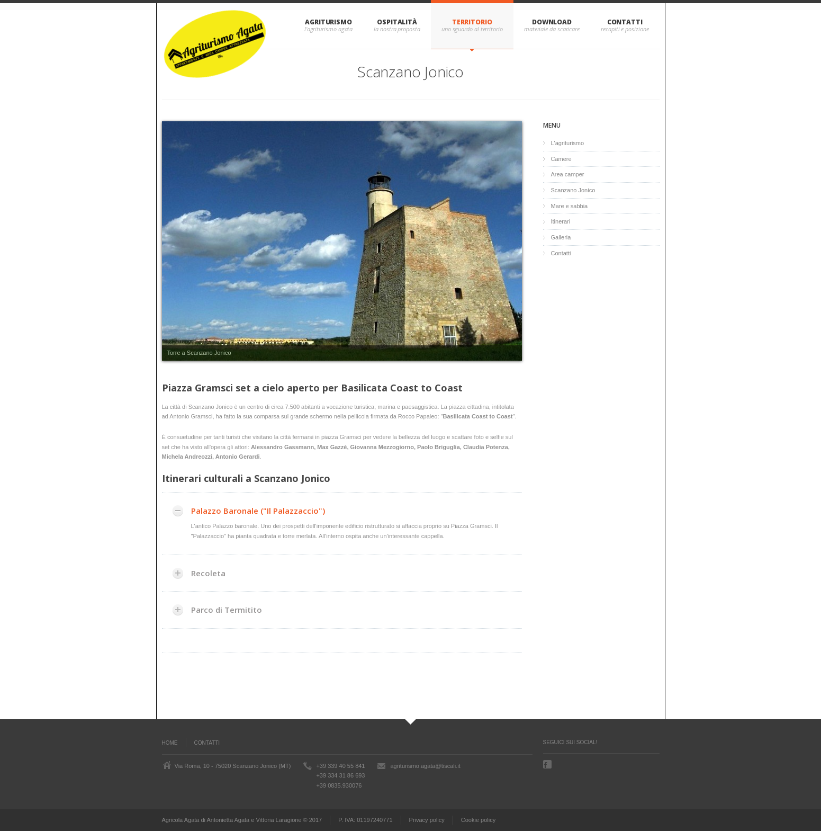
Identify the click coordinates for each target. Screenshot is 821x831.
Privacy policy (427, 820)
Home (170, 743)
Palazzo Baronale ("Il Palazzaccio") (258, 510)
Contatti (625, 21)
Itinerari (561, 221)
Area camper (567, 174)
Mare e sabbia (569, 206)
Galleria (561, 237)
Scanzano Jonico (573, 190)
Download (552, 21)
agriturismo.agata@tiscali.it (425, 766)
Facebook (548, 764)
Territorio (472, 21)
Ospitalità (397, 21)
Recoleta (208, 573)
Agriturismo (328, 21)
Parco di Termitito (226, 609)
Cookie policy (478, 820)
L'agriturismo (567, 143)
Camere (561, 159)
